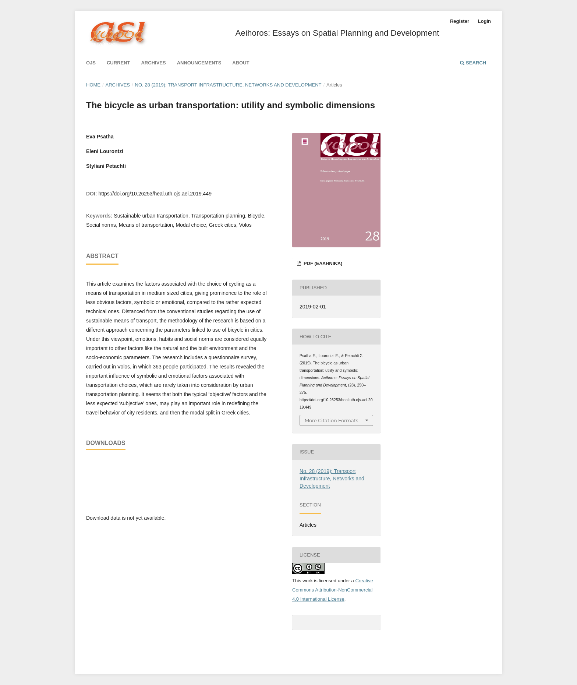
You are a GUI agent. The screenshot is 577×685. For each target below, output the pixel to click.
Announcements (199, 63)
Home (93, 85)
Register (459, 21)
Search (473, 63)
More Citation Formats (331, 420)
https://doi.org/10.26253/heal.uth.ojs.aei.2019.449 (154, 194)
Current (118, 63)
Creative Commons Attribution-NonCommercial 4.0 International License (332, 590)
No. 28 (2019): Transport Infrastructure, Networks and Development (228, 85)
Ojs (91, 63)
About (240, 63)
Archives (153, 63)
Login (484, 21)
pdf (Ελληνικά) (322, 263)
